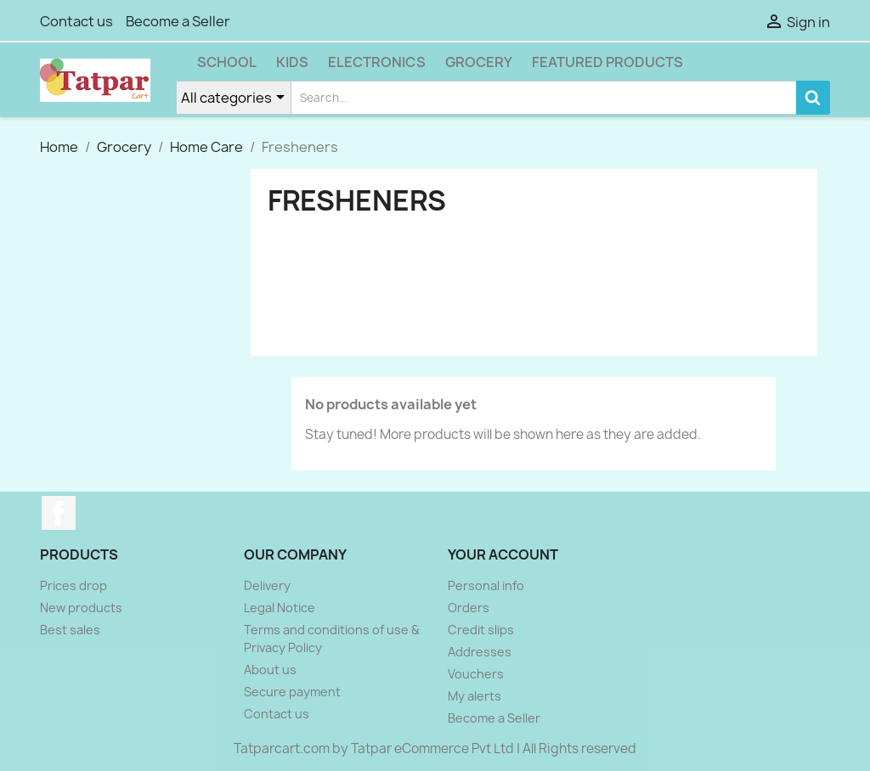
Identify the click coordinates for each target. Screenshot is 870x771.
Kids (292, 62)
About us (270, 669)
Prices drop (73, 585)
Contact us (76, 21)
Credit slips (481, 630)
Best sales (70, 630)
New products (81, 607)
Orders (468, 607)
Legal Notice (279, 607)
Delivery (267, 585)
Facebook (59, 513)
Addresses (479, 652)
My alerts (474, 696)
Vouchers (476, 674)
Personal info (486, 585)
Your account (503, 554)
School (227, 62)
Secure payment (292, 692)
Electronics (377, 62)
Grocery (478, 62)
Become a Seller (178, 21)
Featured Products (607, 62)
